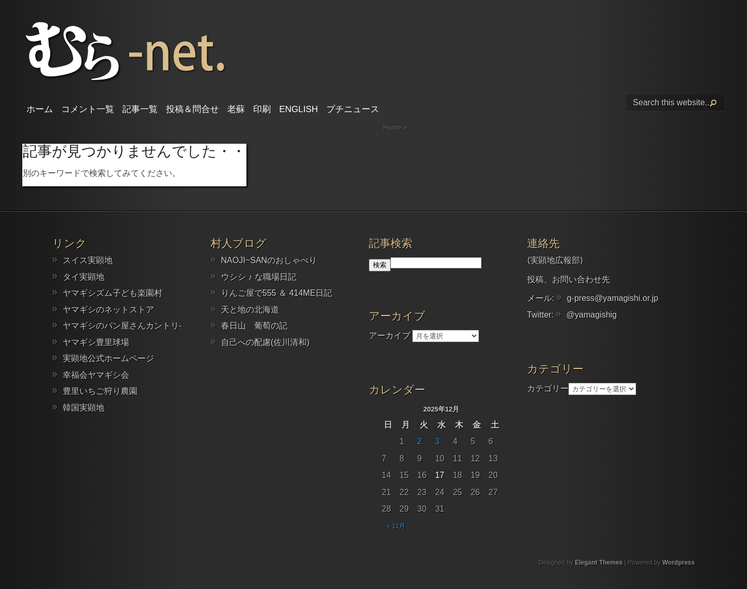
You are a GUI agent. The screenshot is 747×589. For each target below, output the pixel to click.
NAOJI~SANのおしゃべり (269, 260)
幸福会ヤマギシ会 (96, 375)
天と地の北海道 (250, 309)
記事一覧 (140, 109)
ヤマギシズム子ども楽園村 (112, 293)
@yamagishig (591, 314)
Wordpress (678, 562)
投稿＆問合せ (192, 109)
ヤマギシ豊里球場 (96, 342)
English (298, 109)
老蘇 (236, 109)
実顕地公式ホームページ (108, 358)
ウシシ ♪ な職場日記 (258, 276)
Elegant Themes (598, 562)
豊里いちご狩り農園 (100, 391)
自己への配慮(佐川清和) (265, 342)
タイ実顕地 (83, 276)
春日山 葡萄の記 (254, 325)
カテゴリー (548, 388)
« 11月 (396, 526)
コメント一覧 (87, 109)
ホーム (39, 109)
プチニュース (352, 109)
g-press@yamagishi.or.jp (612, 298)
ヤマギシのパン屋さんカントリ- (122, 325)
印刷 (262, 109)
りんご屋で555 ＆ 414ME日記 (276, 293)
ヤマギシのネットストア (108, 309)
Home (392, 127)
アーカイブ (389, 335)
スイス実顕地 (88, 260)
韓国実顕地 (83, 407)
